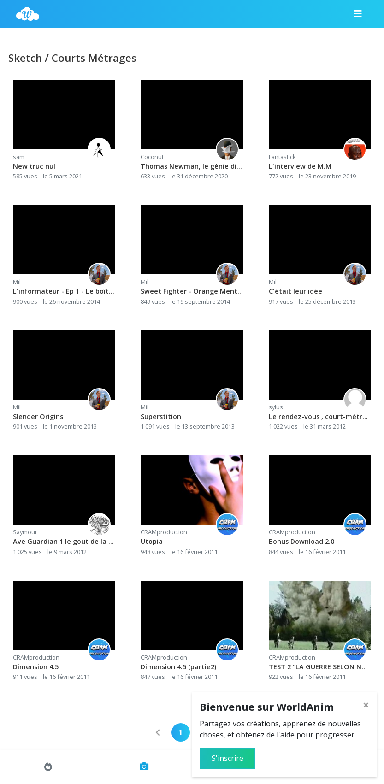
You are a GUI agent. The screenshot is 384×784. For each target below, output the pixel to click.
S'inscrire (227, 758)
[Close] (366, 704)
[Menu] (358, 14)
